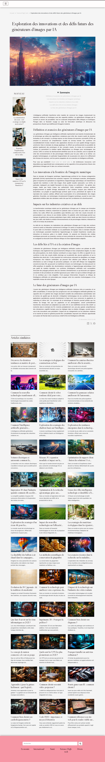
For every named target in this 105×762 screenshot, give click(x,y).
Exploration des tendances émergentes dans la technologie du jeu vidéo (81, 428)
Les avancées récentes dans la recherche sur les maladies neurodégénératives (80, 557)
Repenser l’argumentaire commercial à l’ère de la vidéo (19, 151)
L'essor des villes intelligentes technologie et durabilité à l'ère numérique (81, 493)
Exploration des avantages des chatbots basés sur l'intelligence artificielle (52, 428)
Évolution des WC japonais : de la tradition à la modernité (24, 588)
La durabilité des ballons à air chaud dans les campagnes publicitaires (23, 557)
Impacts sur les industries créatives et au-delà (63, 102)
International (39, 749)
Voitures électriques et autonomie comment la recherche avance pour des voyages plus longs (22, 461)
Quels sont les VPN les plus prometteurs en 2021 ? (50, 653)
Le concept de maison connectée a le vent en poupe (23, 653)
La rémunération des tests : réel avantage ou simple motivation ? (19, 120)
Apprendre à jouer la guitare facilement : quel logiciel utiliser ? (22, 687)
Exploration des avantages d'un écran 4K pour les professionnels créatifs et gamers (24, 526)
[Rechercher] (50, 743)
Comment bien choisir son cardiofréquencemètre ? (21, 718)
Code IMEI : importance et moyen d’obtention (50, 718)
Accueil (12, 13)
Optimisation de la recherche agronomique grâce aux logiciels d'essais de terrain (51, 493)
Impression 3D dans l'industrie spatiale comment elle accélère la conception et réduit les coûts (23, 494)
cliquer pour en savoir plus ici (61, 162)
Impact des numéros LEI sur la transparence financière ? (19, 182)
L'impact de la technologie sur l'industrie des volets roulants (80, 588)
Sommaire (65, 92)
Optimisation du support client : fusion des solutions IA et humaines (80, 460)
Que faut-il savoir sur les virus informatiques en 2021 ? (23, 621)
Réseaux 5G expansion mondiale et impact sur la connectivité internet (49, 460)
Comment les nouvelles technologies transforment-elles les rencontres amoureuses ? (24, 395)
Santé (52, 749)
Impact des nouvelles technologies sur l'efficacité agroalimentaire (50, 525)
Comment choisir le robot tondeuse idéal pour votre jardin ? (50, 395)
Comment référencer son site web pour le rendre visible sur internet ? (80, 720)
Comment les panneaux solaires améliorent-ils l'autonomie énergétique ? (81, 395)
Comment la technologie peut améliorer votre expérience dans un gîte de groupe (52, 590)
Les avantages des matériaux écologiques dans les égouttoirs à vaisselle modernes (81, 525)
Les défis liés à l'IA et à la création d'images (63, 105)
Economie (25, 749)
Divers (79, 749)
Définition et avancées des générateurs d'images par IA (63, 96)
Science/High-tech (22, 13)
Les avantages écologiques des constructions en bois (51, 361)
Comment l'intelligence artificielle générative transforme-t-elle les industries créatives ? (23, 429)
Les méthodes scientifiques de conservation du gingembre (51, 556)
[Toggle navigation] (5, 3)
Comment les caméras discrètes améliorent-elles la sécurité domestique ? (81, 363)
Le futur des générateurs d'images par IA (64, 108)
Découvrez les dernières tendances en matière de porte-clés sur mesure (24, 363)
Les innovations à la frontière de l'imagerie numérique (63, 99)
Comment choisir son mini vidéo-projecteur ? (50, 686)
